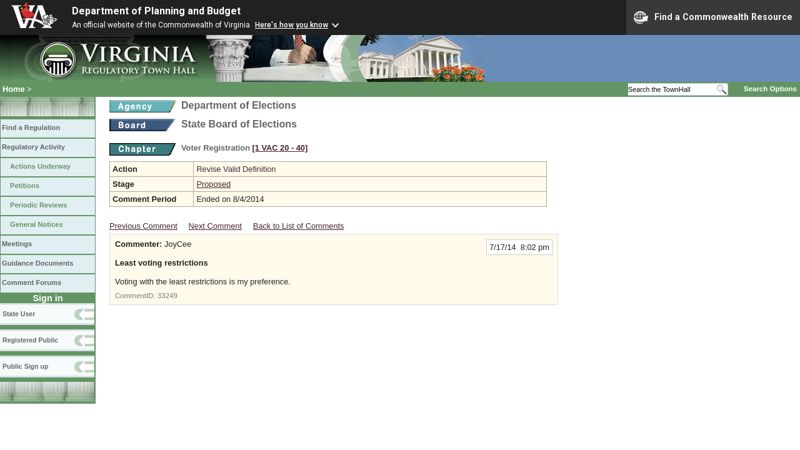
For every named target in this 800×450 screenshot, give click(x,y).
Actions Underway (40, 166)
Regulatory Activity (33, 147)
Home (13, 89)
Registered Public (30, 340)
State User (18, 314)
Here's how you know (291, 25)
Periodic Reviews (39, 205)
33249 (168, 295)
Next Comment (215, 226)
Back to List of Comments (298, 226)
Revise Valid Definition (236, 169)
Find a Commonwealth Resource (713, 17)
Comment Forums (31, 282)
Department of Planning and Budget (156, 11)
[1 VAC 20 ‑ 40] (280, 147)
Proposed (213, 184)
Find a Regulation (31, 127)
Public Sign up (25, 366)
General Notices (36, 224)
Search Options (770, 88)
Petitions (24, 185)
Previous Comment (143, 226)
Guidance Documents (37, 263)
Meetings (17, 244)
